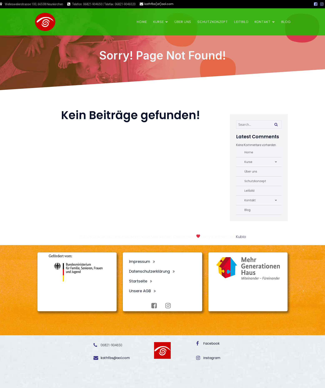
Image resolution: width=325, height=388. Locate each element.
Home (142, 22)
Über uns (182, 22)
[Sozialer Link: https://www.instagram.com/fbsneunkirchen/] (322, 4)
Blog (286, 22)
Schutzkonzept (212, 22)
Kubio (241, 236)
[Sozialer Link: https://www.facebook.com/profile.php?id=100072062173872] (316, 4)
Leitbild (241, 22)
